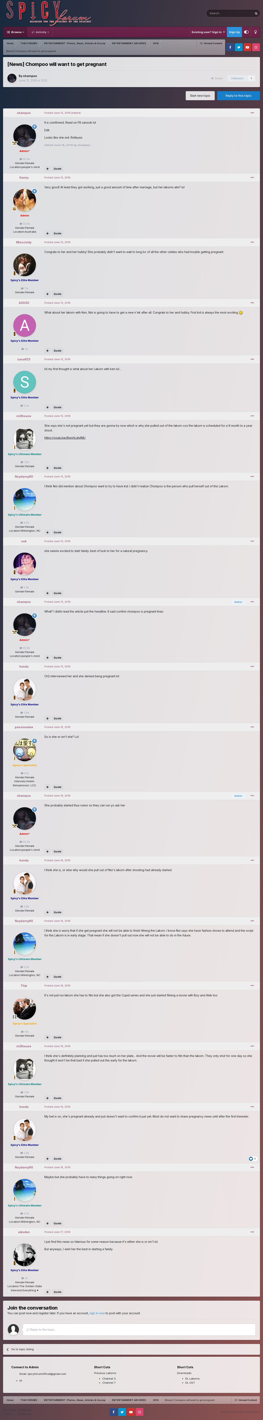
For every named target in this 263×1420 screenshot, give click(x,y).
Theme (8, 1413)
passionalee (24, 727)
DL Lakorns (192, 1378)
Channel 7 (109, 1382)
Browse (16, 32)
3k (24, 349)
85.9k (25, 159)
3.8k (24, 712)
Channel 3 (109, 1378)
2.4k (24, 405)
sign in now (97, 1313)
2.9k (24, 587)
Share (217, 78)
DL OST (190, 1382)
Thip (24, 985)
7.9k (25, 462)
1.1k (24, 288)
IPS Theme (9, 1410)
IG (21, 1380)
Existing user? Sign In (208, 32)
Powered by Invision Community (240, 1411)
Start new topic (200, 95)
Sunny (24, 177)
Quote (57, 168)
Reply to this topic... (41, 1329)
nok (24, 541)
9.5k (24, 522)
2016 (44, 80)
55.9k (25, 223)
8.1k (25, 773)
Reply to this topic (238, 95)
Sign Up (234, 32)
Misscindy (23, 242)
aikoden (24, 1232)
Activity (41, 32)
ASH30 (24, 303)
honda (24, 666)
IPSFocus (26, 1410)
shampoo (30, 76)
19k (25, 1031)
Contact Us (24, 1413)
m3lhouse (23, 416)
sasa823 (23, 359)
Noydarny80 (24, 476)
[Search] (219, 13)
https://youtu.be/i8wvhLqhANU (64, 437)
